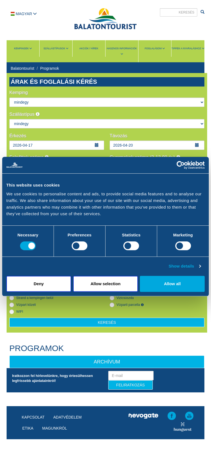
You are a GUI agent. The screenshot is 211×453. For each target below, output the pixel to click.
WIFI (19, 312)
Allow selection (105, 283)
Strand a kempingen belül (34, 298)
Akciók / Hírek (88, 48)
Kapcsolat (33, 417)
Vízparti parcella (130, 305)
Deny (39, 283)
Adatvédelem (67, 417)
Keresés (107, 322)
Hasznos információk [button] (122, 51)
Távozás (118, 135)
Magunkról (54, 428)
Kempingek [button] (23, 48)
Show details (181, 266)
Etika (27, 428)
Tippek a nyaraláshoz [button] (187, 48)
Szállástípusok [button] (55, 48)
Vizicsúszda (125, 298)
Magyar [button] (24, 14)
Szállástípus (24, 114)
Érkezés (17, 135)
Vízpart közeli (26, 305)
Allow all (172, 283)
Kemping (18, 92)
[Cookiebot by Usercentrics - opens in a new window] (181, 165)
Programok (49, 68)
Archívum (107, 362)
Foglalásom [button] (155, 48)
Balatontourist (22, 68)
